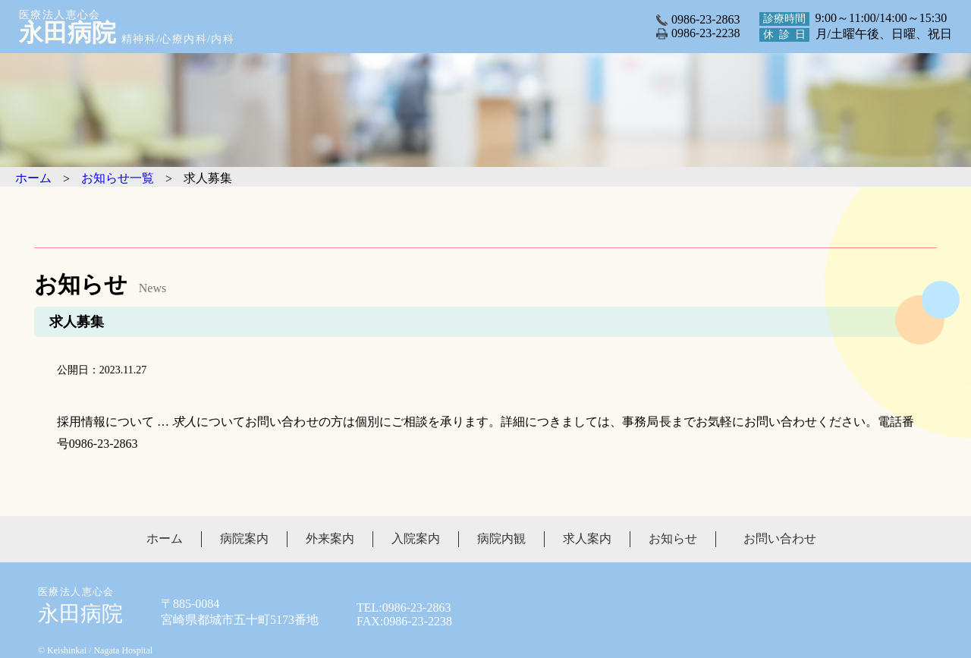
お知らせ (673, 538)
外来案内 (330, 538)
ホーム (164, 538)
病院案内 (244, 538)
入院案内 (415, 538)
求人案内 (587, 538)
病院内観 (501, 538)
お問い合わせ (779, 538)
